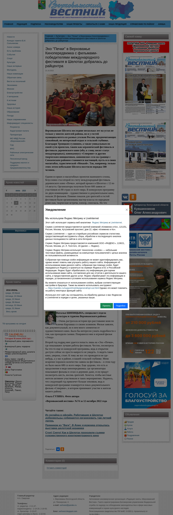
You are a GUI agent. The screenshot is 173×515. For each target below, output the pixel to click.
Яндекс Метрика (100, 222)
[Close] (126, 210)
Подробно (120, 306)
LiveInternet (116, 222)
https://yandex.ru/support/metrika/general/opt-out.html (73, 288)
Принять (107, 306)
